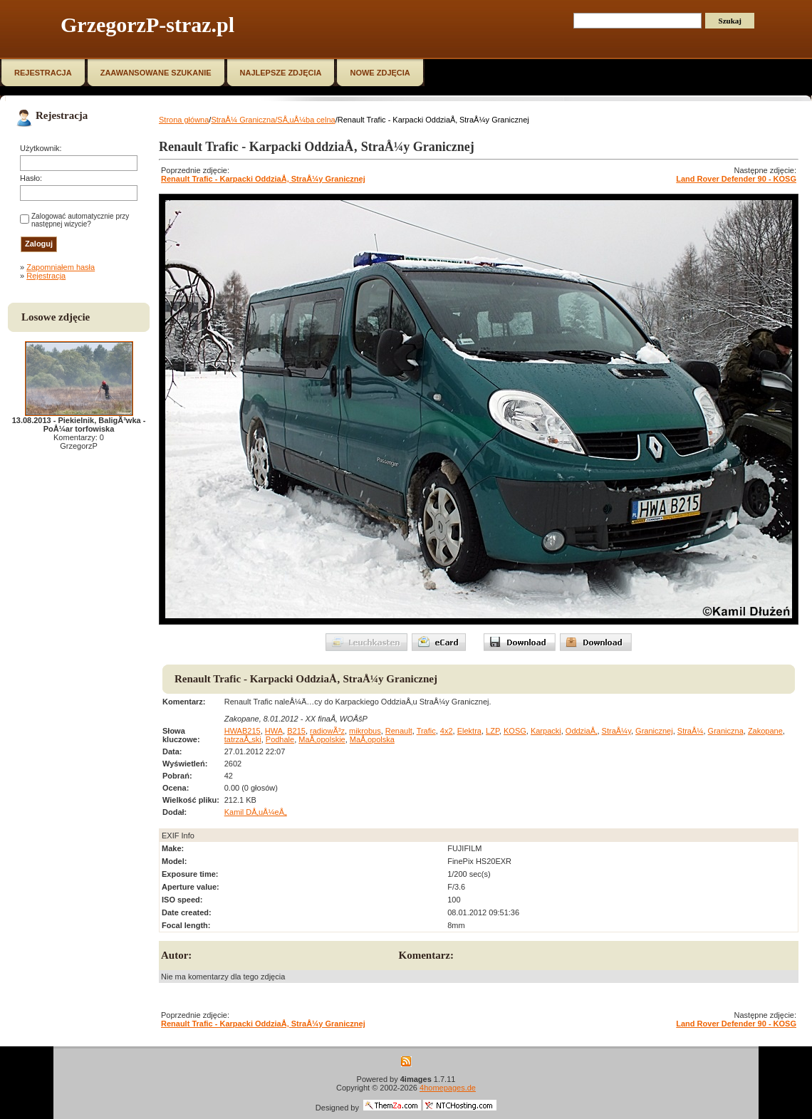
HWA (274, 731)
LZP (492, 731)
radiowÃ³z (327, 731)
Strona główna (184, 119)
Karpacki (546, 731)
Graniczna (726, 731)
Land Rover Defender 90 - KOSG (736, 179)
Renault (398, 731)
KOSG (515, 731)
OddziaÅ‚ (582, 731)
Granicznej (654, 731)
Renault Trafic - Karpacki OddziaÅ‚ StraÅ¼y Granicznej (263, 179)
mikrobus (365, 731)
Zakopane (765, 731)
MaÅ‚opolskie (321, 739)
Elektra (469, 731)
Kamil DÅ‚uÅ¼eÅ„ (255, 812)
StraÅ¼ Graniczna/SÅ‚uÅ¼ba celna (273, 119)
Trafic (426, 731)
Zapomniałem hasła (60, 267)
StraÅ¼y (616, 731)
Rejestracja (46, 275)
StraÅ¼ (690, 731)
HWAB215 (242, 731)
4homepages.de (448, 1087)
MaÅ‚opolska (372, 739)
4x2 (446, 731)
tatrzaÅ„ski (242, 739)
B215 (296, 731)
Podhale (280, 739)
